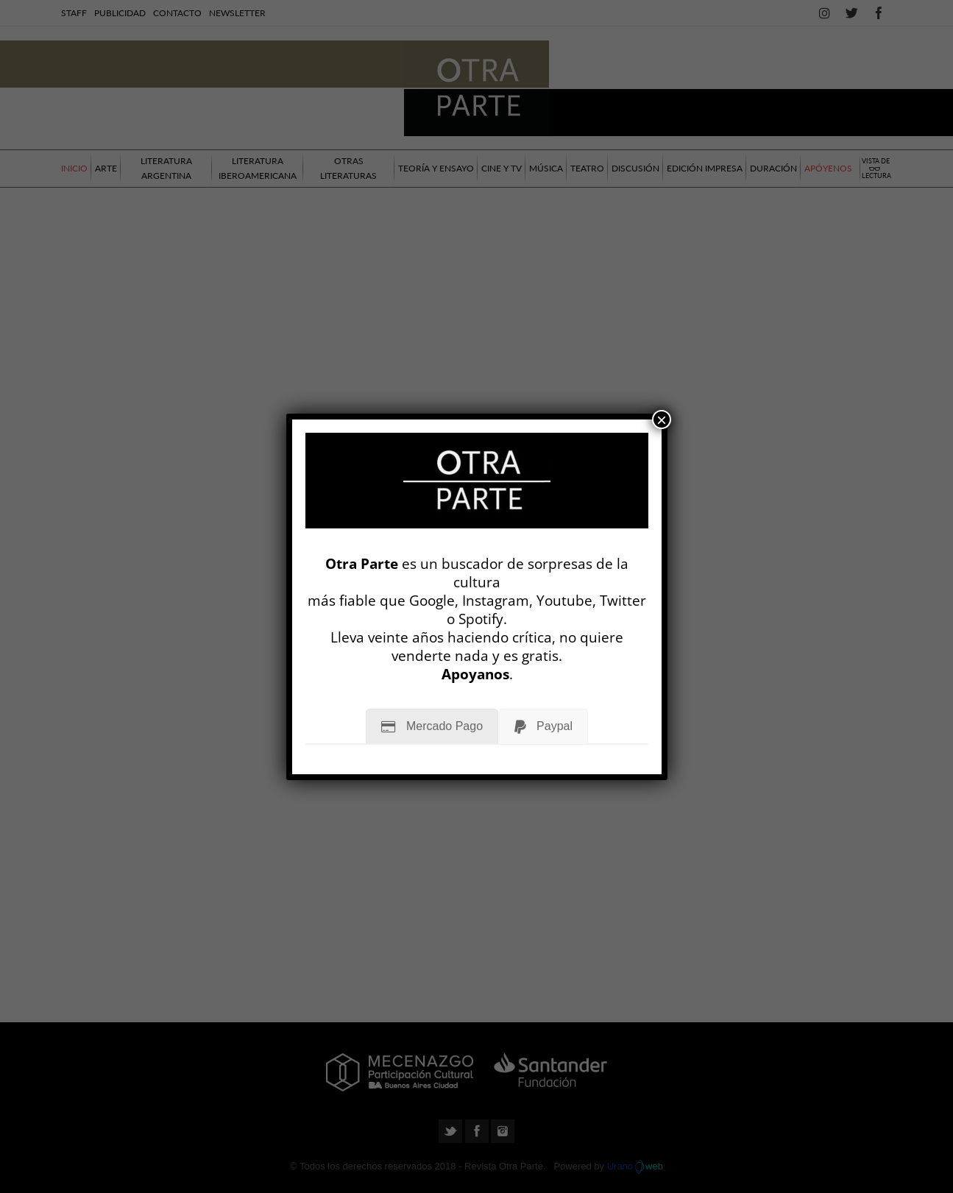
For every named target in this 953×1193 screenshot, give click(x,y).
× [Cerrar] (661, 419)
